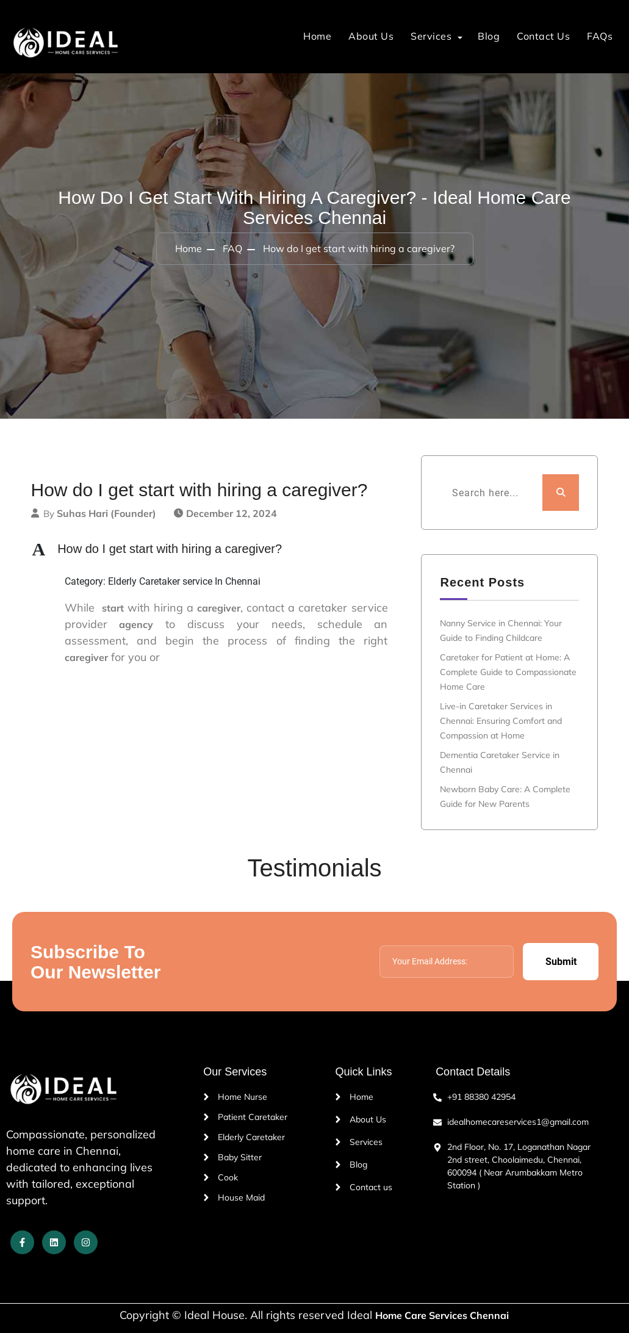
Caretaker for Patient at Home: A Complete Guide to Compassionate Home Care (508, 672)
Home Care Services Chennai (442, 1315)
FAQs (600, 36)
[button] (217, 548)
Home (317, 36)
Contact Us (543, 36)
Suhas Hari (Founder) (106, 513)
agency (136, 624)
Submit (561, 961)
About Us (371, 36)
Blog (489, 36)
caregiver (218, 608)
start (113, 608)
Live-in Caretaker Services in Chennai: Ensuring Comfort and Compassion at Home (501, 721)
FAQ (232, 248)
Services (431, 36)
